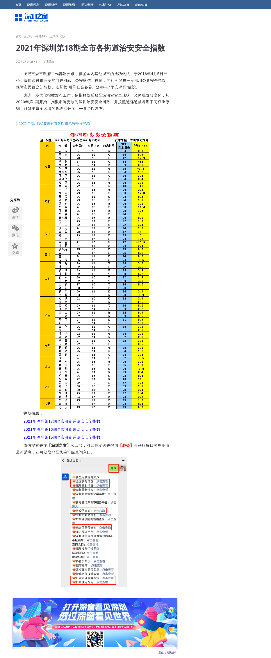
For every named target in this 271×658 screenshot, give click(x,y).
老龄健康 (141, 5)
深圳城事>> (42, 36)
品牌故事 (123, 5)
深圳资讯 (69, 5)
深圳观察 (33, 5)
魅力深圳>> (29, 36)
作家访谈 (105, 5)
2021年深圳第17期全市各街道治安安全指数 (61, 421)
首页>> (20, 36)
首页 (18, 5)
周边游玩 (87, 5)
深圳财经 (51, 5)
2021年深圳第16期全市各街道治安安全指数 (61, 429)
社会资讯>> (54, 36)
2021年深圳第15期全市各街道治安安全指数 (62, 437)
